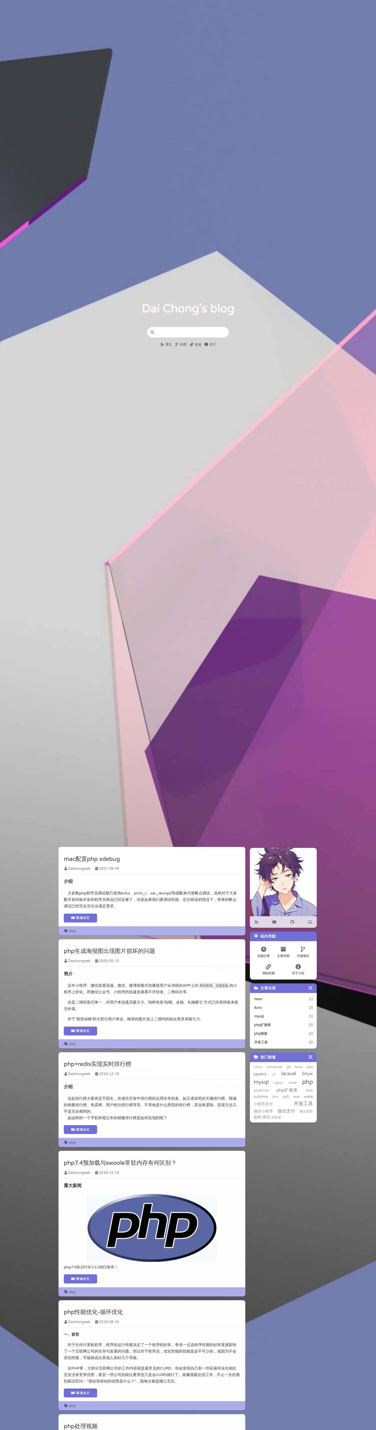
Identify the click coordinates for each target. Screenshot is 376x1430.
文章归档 (283, 951)
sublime (291, 1090)
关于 (210, 345)
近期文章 (263, 951)
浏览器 (267, 1111)
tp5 (310, 1090)
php (70, 931)
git (289, 1066)
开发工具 (304, 1097)
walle (266, 1097)
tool (303, 1090)
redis (279, 1090)
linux (292, 1073)
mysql (306, 1073)
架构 (310, 1105)
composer (274, 1066)
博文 (166, 345)
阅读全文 (81, 918)
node (272, 1083)
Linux (257, 1066)
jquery (259, 1073)
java (310, 1066)
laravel (278, 1073)
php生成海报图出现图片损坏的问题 (110, 952)
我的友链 (268, 968)
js (268, 1074)
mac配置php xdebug (92, 859)
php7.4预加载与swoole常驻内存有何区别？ (120, 1165)
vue (256, 1097)
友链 (195, 345)
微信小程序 (262, 1105)
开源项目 (303, 951)
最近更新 (298, 1105)
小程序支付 (282, 1097)
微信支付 (281, 1104)
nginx (257, 1083)
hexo (299, 1066)
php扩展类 (263, 1090)
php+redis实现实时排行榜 (98, 1066)
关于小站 (298, 968)
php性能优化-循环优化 (93, 1315)
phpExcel (306, 1083)
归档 (181, 345)
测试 (257, 1111)
